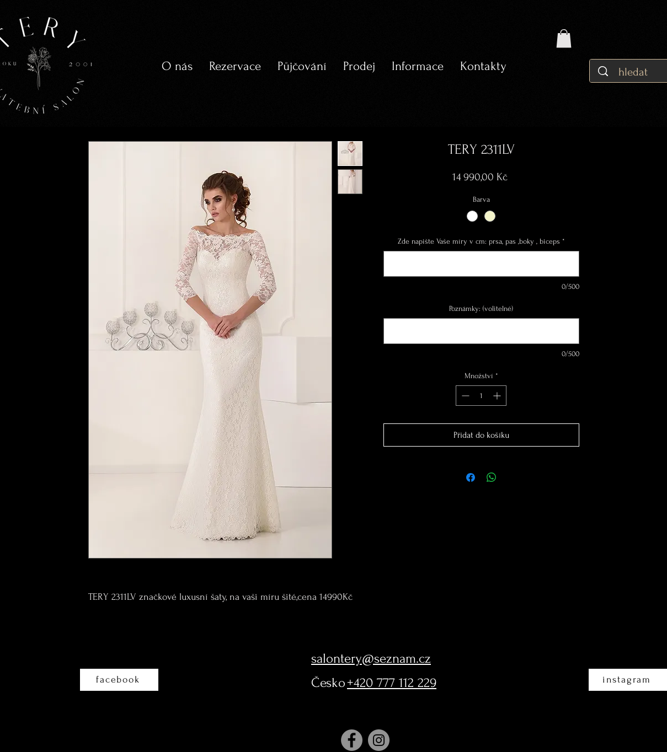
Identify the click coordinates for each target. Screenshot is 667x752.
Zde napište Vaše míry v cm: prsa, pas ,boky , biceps (481, 241)
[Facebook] (351, 740)
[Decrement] (464, 395)
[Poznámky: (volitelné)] (481, 331)
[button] (302, 66)
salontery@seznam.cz (371, 658)
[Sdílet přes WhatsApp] (491, 477)
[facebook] (119, 680)
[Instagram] (378, 740)
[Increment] (498, 395)
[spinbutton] (481, 395)
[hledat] (634, 72)
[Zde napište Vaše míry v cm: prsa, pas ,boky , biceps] (481, 264)
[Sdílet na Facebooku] (470, 477)
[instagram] (628, 680)
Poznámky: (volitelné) (481, 308)
